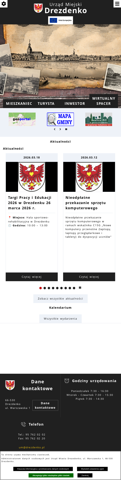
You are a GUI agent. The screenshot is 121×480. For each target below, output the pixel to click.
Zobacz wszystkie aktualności (60, 298)
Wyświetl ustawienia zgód (92, 469)
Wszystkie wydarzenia (60, 318)
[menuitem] (17, 103)
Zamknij (85, 475)
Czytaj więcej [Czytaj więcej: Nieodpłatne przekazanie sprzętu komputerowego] (89, 276)
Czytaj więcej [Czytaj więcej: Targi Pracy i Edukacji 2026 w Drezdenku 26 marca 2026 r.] (32, 276)
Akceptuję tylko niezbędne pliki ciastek (50, 475)
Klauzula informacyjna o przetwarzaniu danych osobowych (43, 469)
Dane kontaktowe (45, 405)
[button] (54, 129)
